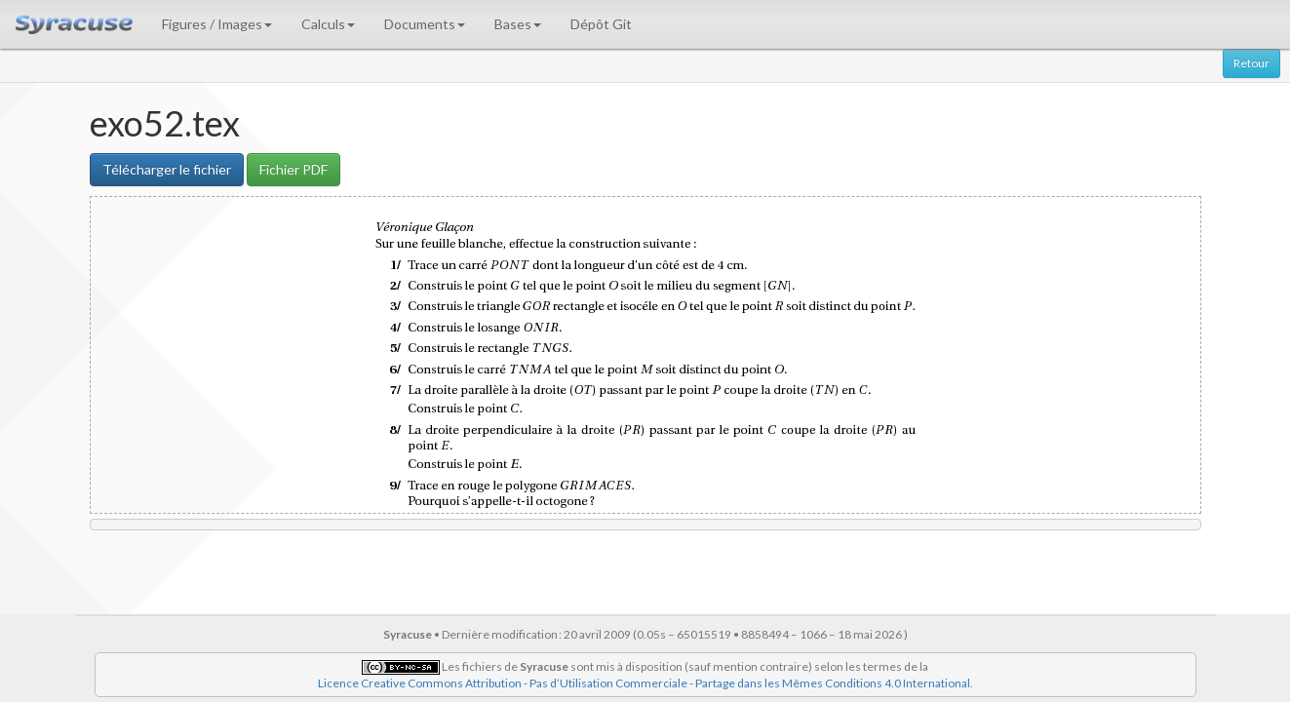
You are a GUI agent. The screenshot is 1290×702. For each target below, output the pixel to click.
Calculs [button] (328, 24)
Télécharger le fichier (166, 169)
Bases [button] (517, 24)
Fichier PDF (293, 169)
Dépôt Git (601, 24)
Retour (1251, 63)
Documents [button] (424, 24)
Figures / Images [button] (217, 24)
